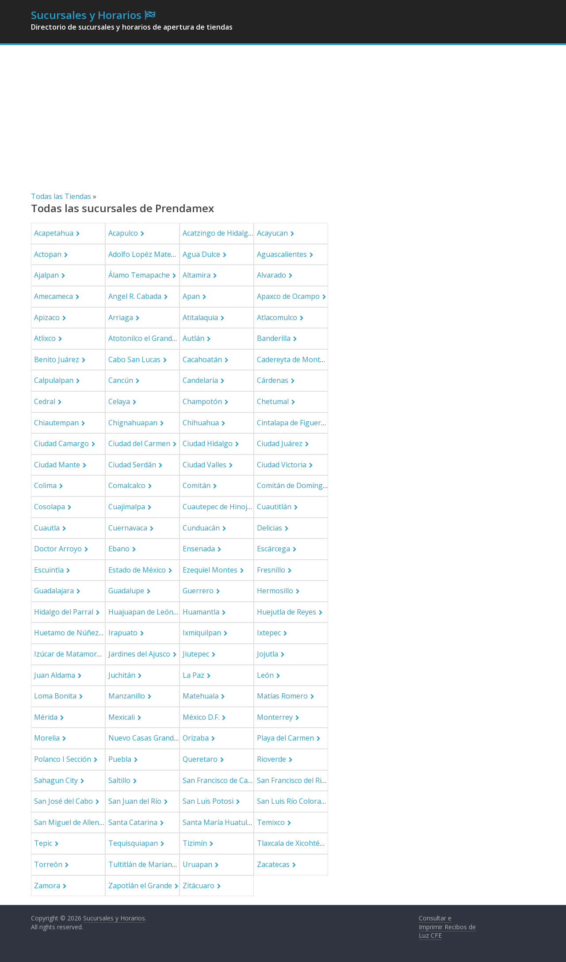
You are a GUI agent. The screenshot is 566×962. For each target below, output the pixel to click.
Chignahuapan (132, 423)
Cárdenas (272, 380)
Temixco (271, 822)
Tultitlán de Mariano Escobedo (159, 864)
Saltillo (119, 780)
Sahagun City (56, 780)
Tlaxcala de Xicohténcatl (296, 843)
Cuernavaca (127, 528)
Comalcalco (126, 485)
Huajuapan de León (140, 612)
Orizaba (196, 738)
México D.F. (201, 717)
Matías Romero (282, 696)
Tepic (43, 843)
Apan (191, 296)
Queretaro (200, 759)
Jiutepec (196, 654)
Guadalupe (126, 591)
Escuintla (49, 570)
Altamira (196, 275)
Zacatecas (273, 864)
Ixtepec (269, 633)
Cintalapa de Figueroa (293, 423)
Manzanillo (126, 696)
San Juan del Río (134, 801)
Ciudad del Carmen (139, 443)
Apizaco (47, 317)
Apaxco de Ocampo (288, 296)
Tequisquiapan (133, 843)
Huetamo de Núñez (66, 633)
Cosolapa (49, 507)
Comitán (196, 485)
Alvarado (271, 275)
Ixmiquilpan (202, 633)
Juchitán (121, 675)
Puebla (119, 759)
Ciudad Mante (57, 465)
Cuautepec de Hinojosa (221, 507)
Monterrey (275, 717)
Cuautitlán (274, 507)
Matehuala (200, 696)
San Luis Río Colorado (293, 801)
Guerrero (198, 591)
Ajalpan (46, 275)
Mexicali (121, 717)
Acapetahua (53, 233)
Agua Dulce (201, 254)
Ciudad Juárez (279, 443)
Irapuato (123, 633)
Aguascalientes (282, 254)
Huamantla (201, 612)
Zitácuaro (198, 885)
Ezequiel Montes (210, 570)
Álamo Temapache (139, 275)
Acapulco (123, 233)
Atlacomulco (277, 317)
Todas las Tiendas (61, 196)
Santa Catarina (132, 822)
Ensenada (199, 549)
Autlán (193, 338)
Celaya (119, 401)
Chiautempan (56, 423)
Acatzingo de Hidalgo (217, 233)
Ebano (119, 549)
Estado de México (137, 570)
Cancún (120, 380)
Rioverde (271, 759)
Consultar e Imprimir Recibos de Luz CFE (447, 926)
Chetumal (273, 401)
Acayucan (272, 233)
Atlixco (45, 338)
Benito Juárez (56, 359)
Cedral (44, 401)
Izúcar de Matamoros (69, 654)
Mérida (45, 717)
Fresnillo (271, 570)
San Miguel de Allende (70, 822)
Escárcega (273, 549)
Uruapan (197, 864)
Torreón (48, 864)
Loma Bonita (55, 696)
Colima (45, 485)
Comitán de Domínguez (296, 485)
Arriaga (120, 317)
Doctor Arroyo (58, 549)
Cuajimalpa (126, 507)
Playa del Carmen (285, 738)
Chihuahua (201, 423)
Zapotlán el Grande (140, 885)
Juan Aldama (54, 675)
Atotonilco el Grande (142, 338)
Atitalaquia (200, 317)
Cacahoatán (202, 359)
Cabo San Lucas (134, 359)
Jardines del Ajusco (139, 654)
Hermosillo (275, 591)
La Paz (193, 675)
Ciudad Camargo (61, 443)
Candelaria (200, 380)
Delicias (269, 528)
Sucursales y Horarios (86, 15)
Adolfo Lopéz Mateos (143, 254)
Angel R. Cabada (134, 296)
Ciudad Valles (204, 465)
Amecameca (53, 296)
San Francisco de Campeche (228, 780)
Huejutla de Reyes (286, 612)
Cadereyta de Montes (292, 359)
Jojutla (267, 654)
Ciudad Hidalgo (208, 443)
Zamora (47, 885)
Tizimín (195, 843)
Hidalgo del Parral (63, 612)
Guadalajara (54, 591)
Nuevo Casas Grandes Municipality (165, 738)
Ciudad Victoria (281, 465)
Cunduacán (201, 528)
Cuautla (47, 528)
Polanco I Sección (62, 759)
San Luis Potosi (208, 801)
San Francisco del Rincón (297, 780)
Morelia (47, 738)
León (265, 675)
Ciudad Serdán (132, 465)
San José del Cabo (63, 801)
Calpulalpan (53, 380)
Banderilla (274, 338)
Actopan (47, 254)
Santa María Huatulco (219, 822)
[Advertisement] (283, 125)
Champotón (202, 401)
